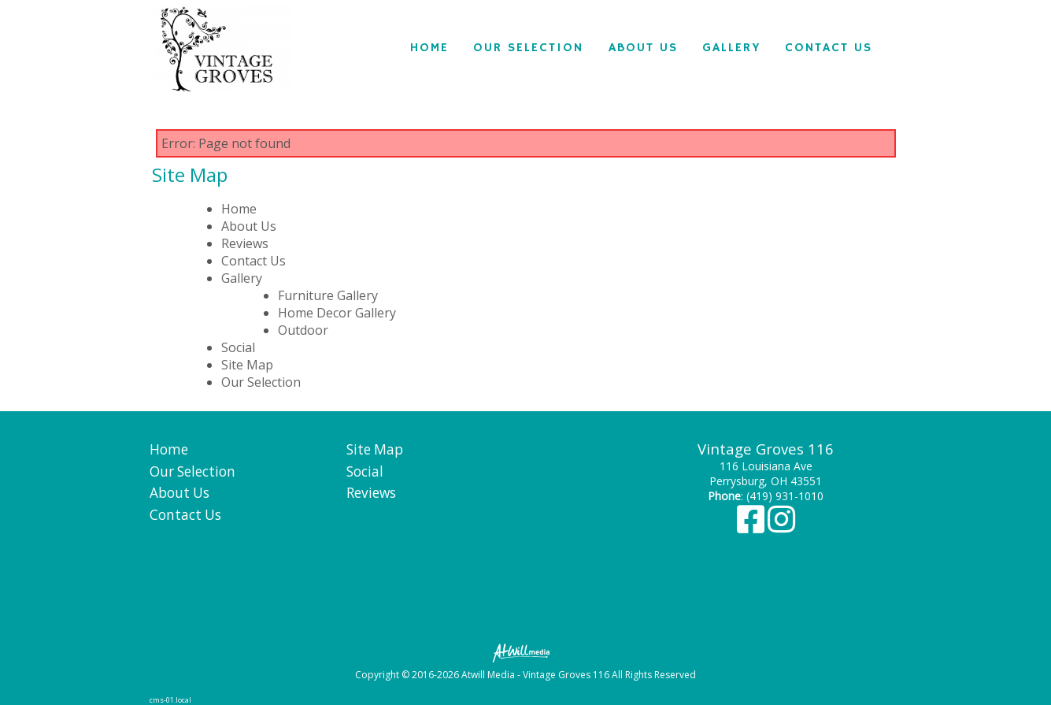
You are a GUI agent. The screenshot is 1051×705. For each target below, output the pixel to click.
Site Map (247, 364)
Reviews (244, 243)
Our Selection (528, 48)
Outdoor (303, 330)
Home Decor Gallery (337, 312)
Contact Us (828, 48)
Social (238, 347)
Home (429, 48)
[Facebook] (752, 526)
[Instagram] (781, 526)
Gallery (731, 48)
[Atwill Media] (526, 652)
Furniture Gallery (328, 295)
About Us (643, 48)
